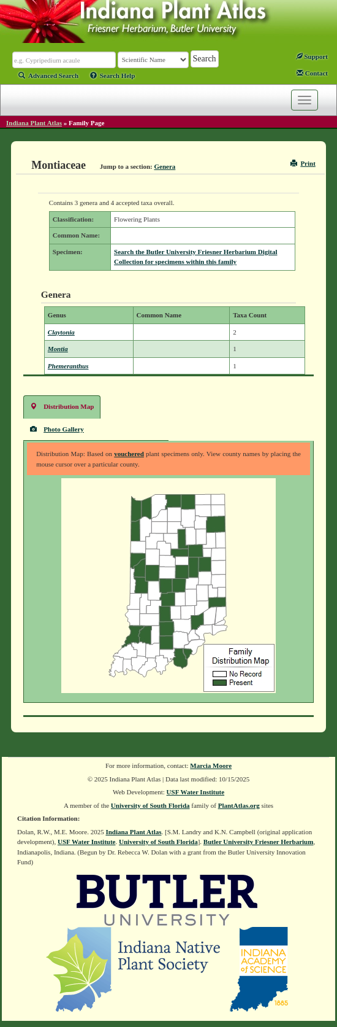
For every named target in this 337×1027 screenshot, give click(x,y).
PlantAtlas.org (239, 805)
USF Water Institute (196, 792)
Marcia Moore (211, 765)
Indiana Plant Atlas (34, 122)
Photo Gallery (57, 429)
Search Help (112, 75)
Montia (58, 348)
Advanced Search (48, 75)
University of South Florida (150, 805)
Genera (164, 166)
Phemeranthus (68, 366)
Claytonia (61, 332)
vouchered (129, 453)
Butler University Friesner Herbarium (258, 841)
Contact (312, 73)
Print (303, 163)
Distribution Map (62, 406)
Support (312, 56)
